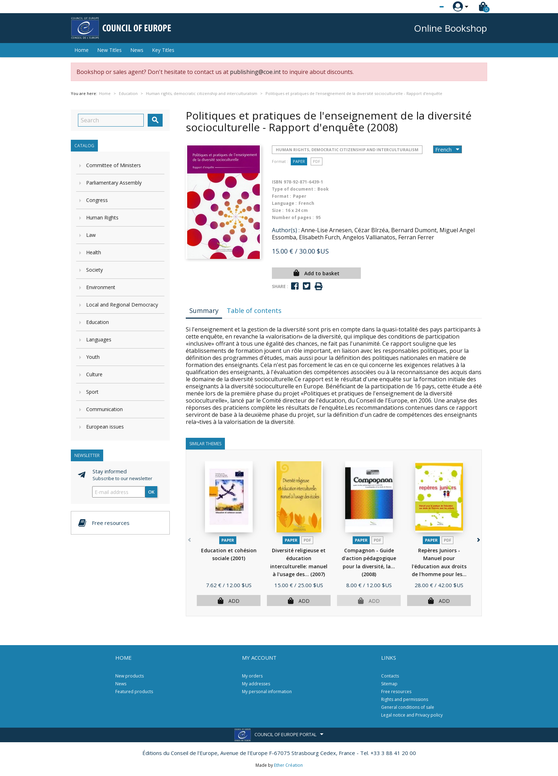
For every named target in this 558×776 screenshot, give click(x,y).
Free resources (396, 692)
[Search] (111, 120)
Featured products (134, 692)
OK (151, 492)
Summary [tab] (204, 310)
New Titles (109, 50)
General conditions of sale (407, 707)
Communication (104, 409)
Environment (100, 287)
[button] (477, 538)
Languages (98, 339)
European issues (105, 426)
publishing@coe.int (255, 72)
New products (129, 676)
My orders (252, 676)
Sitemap (389, 684)
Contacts (390, 676)
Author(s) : (286, 230)
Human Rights (102, 217)
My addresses (256, 684)
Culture (94, 374)
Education (97, 322)
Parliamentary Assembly (114, 182)
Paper (299, 161)
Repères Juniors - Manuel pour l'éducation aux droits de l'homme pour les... (439, 566)
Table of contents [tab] (254, 310)
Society (94, 269)
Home (81, 50)
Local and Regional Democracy (122, 304)
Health (93, 252)
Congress (97, 200)
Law (91, 235)
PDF (316, 161)
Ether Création (288, 765)
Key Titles (163, 50)
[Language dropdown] (428, 6)
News (136, 50)
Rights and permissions (404, 699)
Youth (93, 357)
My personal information (267, 692)
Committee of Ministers (113, 165)
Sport (92, 391)
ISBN (277, 182)
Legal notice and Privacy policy (412, 715)
